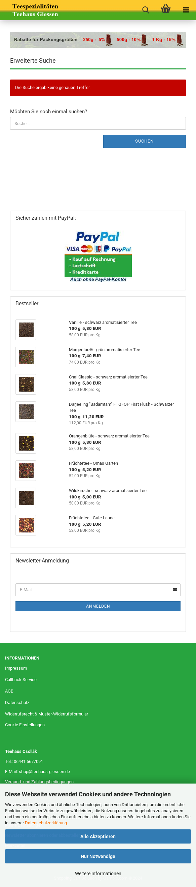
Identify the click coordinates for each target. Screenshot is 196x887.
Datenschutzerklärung (46, 822)
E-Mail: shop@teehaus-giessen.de (37, 771)
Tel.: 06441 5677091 (24, 761)
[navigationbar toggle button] (186, 10)
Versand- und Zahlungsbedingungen (39, 781)
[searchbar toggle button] (145, 10)
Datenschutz (17, 702)
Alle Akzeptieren (98, 836)
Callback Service (21, 679)
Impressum (16, 668)
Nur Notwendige (98, 856)
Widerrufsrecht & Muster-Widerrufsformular (46, 713)
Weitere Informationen (98, 873)
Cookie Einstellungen (25, 724)
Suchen (144, 141)
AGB (9, 691)
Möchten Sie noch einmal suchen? (48, 112)
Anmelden (98, 606)
